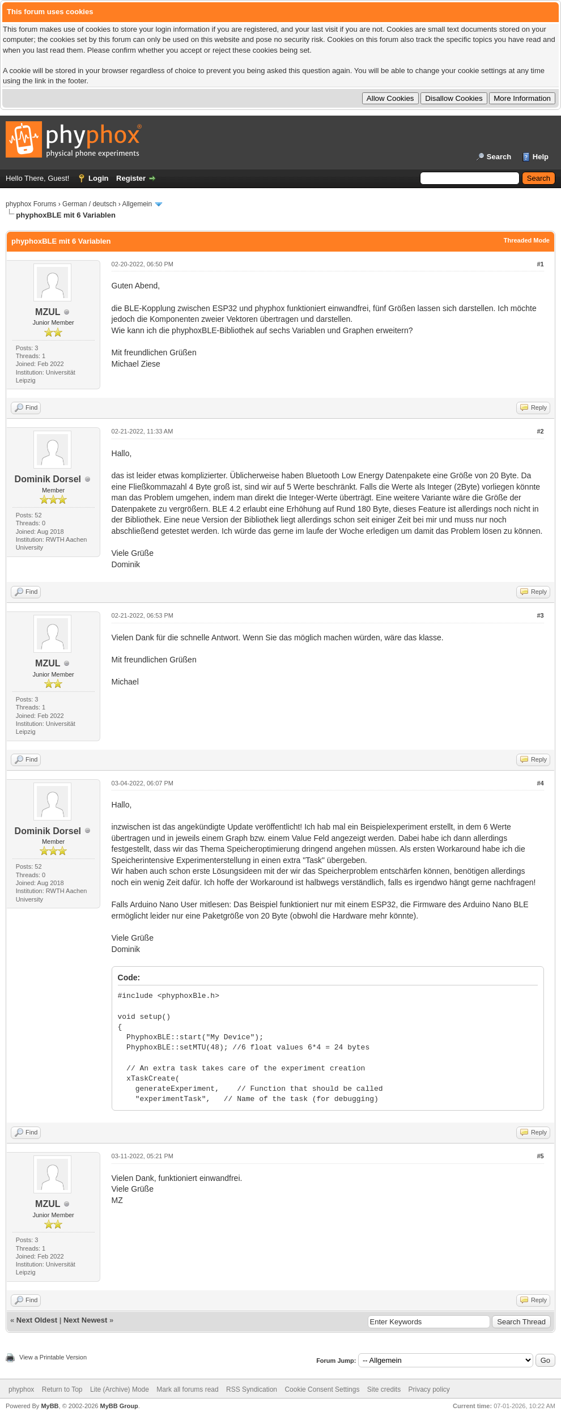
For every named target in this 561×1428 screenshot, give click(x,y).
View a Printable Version (53, 1357)
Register (131, 178)
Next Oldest (36, 1320)
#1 (540, 264)
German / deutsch (89, 204)
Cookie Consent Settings (321, 1389)
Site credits (384, 1389)
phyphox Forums (31, 204)
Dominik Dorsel (48, 479)
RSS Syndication (251, 1389)
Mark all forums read (187, 1389)
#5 (540, 1156)
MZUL (47, 312)
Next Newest (85, 1320)
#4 (540, 783)
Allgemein (137, 204)
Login (98, 178)
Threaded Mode (527, 240)
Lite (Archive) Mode (119, 1389)
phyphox (21, 1389)
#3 (540, 615)
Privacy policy (429, 1389)
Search (499, 156)
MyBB (49, 1405)
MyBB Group (119, 1405)
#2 (540, 431)
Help (541, 156)
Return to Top (62, 1389)
